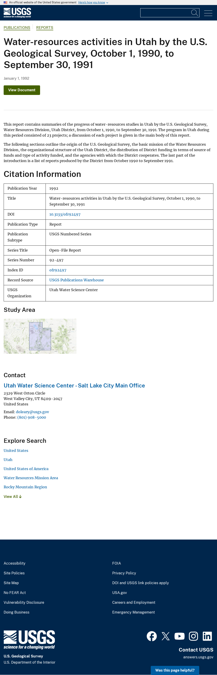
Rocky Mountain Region (25, 487)
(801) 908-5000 (31, 417)
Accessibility (15, 563)
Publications (17, 27)
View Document (22, 90)
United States (16, 450)
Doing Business (16, 612)
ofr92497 (57, 270)
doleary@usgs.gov (32, 412)
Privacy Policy (124, 573)
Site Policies (14, 573)
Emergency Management (133, 612)
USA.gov (119, 593)
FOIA (116, 563)
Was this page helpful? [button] (175, 670)
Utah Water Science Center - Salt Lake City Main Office (74, 385)
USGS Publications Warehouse (76, 280)
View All (13, 496)
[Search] (194, 12)
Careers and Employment (133, 603)
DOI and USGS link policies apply (140, 583)
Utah (8, 459)
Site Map (11, 583)
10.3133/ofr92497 (64, 214)
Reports (44, 27)
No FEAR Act (15, 593)
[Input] (169, 12)
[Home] (17, 17)
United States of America (26, 468)
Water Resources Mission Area (31, 478)
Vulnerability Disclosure (24, 603)
